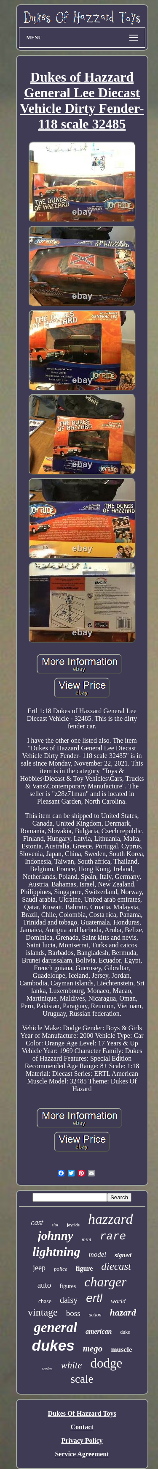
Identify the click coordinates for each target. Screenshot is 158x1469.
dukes (53, 1345)
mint (86, 1239)
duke (125, 1332)
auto (44, 1284)
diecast (116, 1266)
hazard (123, 1312)
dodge (106, 1363)
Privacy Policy (81, 1440)
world (118, 1301)
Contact (81, 1427)
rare (113, 1236)
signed (123, 1255)
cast (37, 1222)
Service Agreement (82, 1454)
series (47, 1368)
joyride (73, 1225)
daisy (69, 1300)
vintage (43, 1312)
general (55, 1327)
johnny (55, 1235)
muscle (121, 1350)
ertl (94, 1298)
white (71, 1365)
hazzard (110, 1219)
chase (44, 1301)
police (60, 1269)
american (99, 1331)
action (95, 1315)
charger (105, 1281)
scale (82, 1379)
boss (73, 1313)
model (97, 1254)
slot (55, 1224)
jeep (39, 1268)
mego (93, 1348)
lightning (56, 1251)
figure (84, 1268)
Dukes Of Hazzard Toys (82, 1413)
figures (67, 1286)
